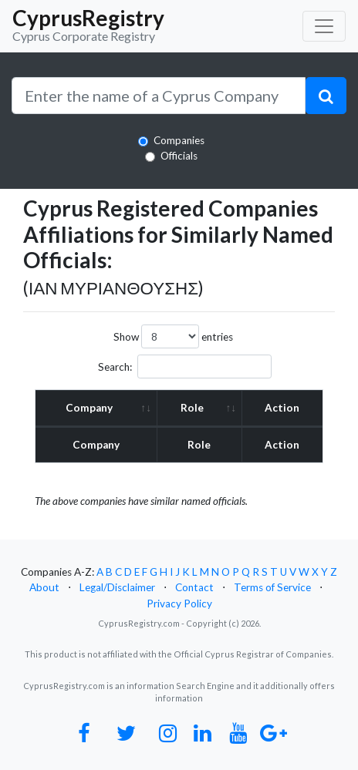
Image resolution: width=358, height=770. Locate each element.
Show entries (173, 336)
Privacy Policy (179, 603)
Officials (179, 156)
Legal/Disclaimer (117, 587)
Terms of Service (272, 587)
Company (89, 408)
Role (192, 408)
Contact (194, 587)
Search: (185, 366)
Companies (179, 140)
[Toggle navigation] (324, 26)
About (44, 587)
